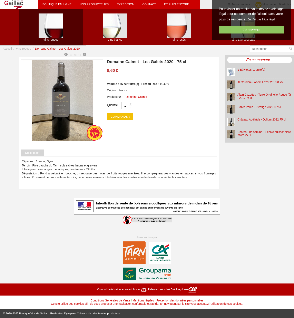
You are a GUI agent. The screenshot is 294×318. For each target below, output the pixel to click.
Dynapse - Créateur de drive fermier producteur (92, 313)
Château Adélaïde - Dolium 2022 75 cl (261, 119)
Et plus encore (176, 4)
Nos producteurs (94, 4)
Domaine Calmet (136, 96)
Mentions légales (143, 300)
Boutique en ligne (56, 4)
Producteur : (114, 96)
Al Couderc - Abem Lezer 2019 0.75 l (260, 82)
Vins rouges (23, 48)
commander (120, 116)
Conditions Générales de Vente (110, 300)
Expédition (125, 4)
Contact (149, 4)
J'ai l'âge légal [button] (251, 29)
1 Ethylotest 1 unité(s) (251, 69)
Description (32, 152)
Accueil (7, 48)
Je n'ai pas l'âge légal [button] (261, 19)
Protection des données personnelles (179, 300)
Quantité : (113, 105)
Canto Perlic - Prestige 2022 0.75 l (259, 107)
